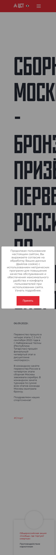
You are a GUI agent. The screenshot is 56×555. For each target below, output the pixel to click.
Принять (28, 300)
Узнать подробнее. (28, 290)
